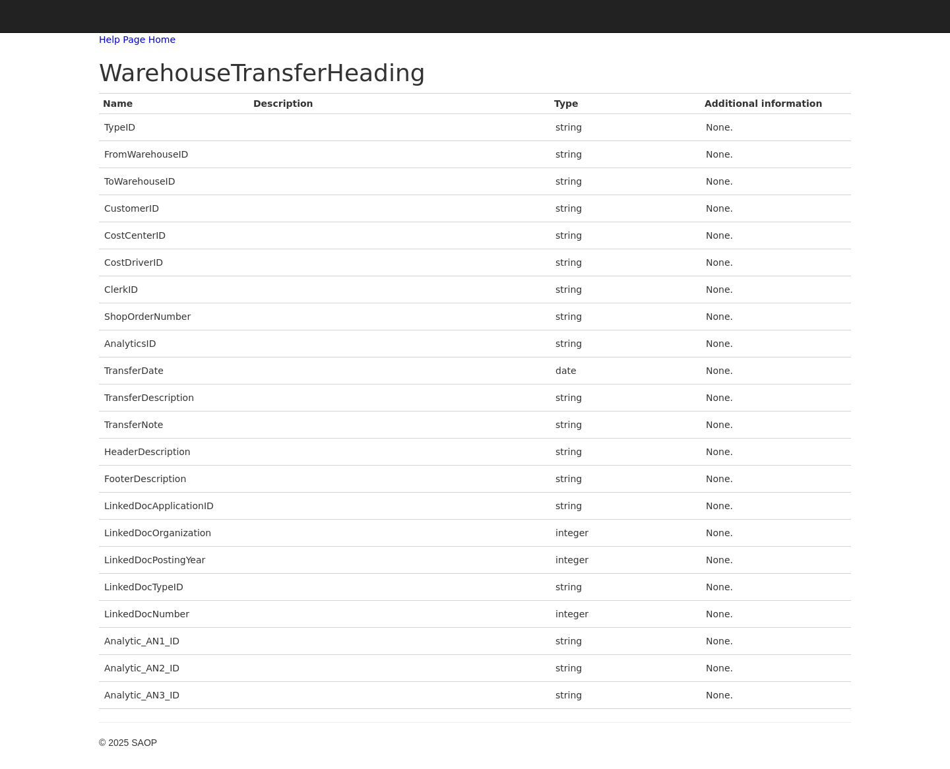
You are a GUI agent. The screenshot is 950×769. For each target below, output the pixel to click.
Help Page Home (137, 39)
